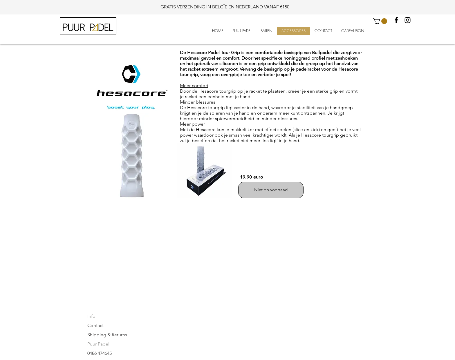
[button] (380, 21)
